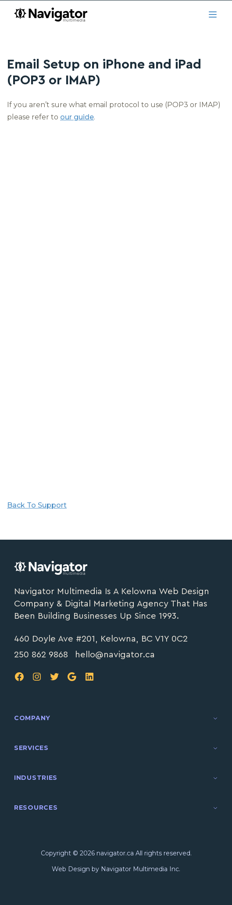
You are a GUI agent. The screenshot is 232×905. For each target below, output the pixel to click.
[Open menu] (212, 14)
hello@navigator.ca (115, 654)
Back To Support (37, 505)
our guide (77, 117)
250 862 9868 (41, 654)
